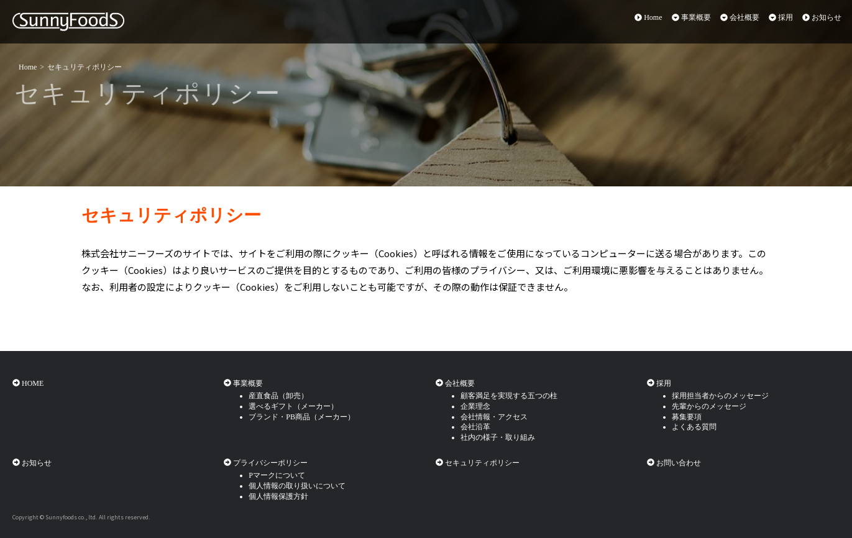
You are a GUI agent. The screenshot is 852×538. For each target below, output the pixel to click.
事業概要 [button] (691, 17)
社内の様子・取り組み (497, 437)
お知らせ (821, 17)
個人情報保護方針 (278, 496)
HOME (28, 383)
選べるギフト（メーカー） (293, 406)
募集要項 (687, 417)
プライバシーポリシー (266, 462)
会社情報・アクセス (494, 417)
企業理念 (475, 406)
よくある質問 (694, 426)
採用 (659, 383)
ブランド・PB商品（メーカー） (302, 417)
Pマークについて (277, 475)
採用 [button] (781, 17)
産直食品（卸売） (278, 395)
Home (648, 17)
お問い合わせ (674, 462)
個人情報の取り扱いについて (297, 485)
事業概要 (243, 383)
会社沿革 (475, 426)
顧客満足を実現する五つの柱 (508, 395)
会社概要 (455, 383)
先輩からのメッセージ (709, 406)
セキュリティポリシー (84, 66)
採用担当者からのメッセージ (720, 395)
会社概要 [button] (739, 17)
